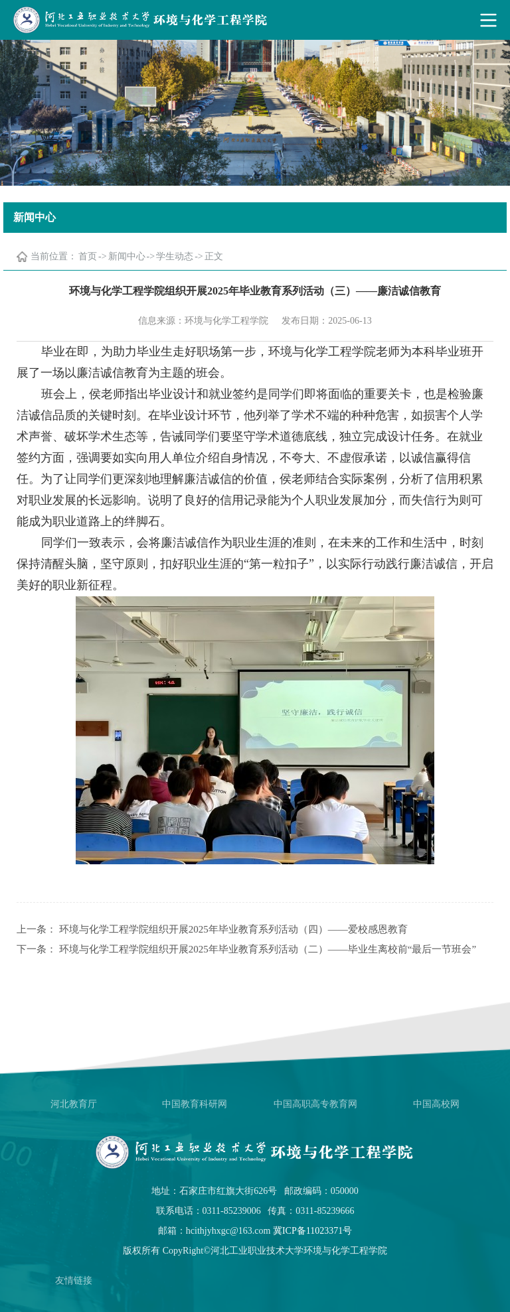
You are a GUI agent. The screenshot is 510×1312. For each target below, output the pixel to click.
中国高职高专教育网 (315, 1104)
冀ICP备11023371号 (312, 1231)
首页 (87, 256)
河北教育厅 (73, 1104)
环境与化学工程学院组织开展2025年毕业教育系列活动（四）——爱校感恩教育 (233, 929)
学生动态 (174, 256)
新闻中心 (126, 256)
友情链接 (73, 1280)
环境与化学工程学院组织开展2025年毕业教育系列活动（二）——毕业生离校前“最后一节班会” (267, 949)
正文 (214, 256)
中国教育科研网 (194, 1104)
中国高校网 (436, 1104)
